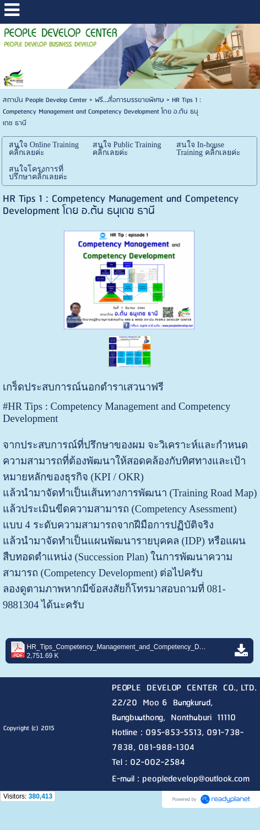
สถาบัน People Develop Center (45, 100)
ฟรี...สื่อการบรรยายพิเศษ (129, 100)
